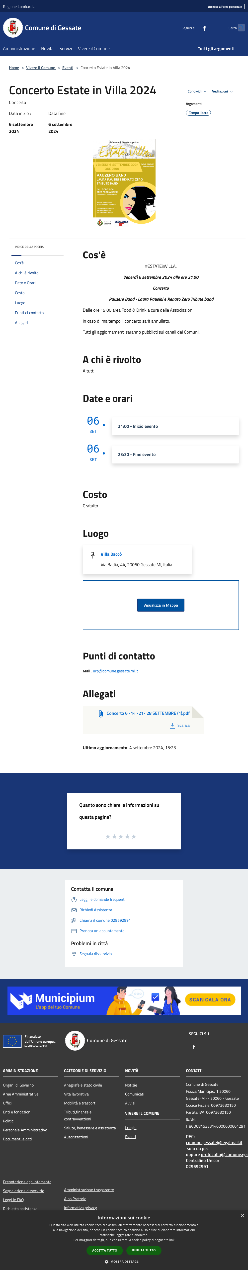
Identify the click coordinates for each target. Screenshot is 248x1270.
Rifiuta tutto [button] (144, 1250)
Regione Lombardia (19, 6)
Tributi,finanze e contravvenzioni (77, 1115)
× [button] (242, 1216)
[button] (124, 1261)
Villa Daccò (111, 554)
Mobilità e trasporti (80, 1103)
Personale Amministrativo (25, 1130)
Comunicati (134, 1094)
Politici (8, 1121)
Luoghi (131, 1128)
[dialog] (124, 1240)
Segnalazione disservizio (23, 1191)
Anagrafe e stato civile (83, 1085)
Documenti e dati (17, 1139)
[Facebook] (195, 27)
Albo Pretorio (75, 1199)
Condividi (198, 91)
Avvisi (130, 1103)
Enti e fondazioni (17, 1112)
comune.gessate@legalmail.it (214, 1142)
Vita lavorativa (76, 1094)
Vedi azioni (223, 91)
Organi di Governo (18, 1085)
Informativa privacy (80, 1208)
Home (14, 68)
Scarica (179, 725)
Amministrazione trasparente (89, 1190)
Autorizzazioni (76, 1137)
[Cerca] (239, 28)
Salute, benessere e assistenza (90, 1128)
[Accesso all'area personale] (225, 6)
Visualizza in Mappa (161, 605)
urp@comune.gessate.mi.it (115, 671)
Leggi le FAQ (13, 1200)
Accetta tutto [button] (104, 1250)
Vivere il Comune (41, 68)
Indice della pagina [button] (29, 246)
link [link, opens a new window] (171, 1240)
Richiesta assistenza (20, 1209)
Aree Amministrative (20, 1094)
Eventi (67, 68)
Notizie (131, 1085)
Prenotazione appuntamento (27, 1182)
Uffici (7, 1103)
